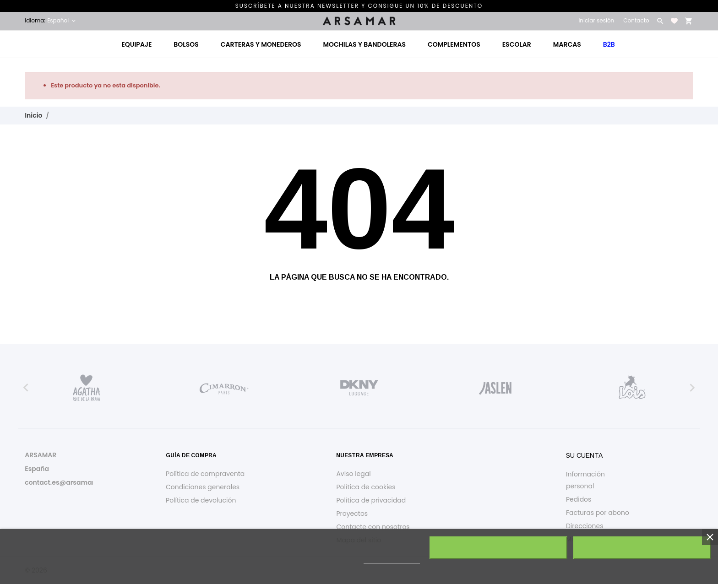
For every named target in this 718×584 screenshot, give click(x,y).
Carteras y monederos (261, 44)
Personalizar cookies (108, 572)
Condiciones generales (202, 487)
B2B (609, 44)
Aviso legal (353, 473)
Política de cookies (365, 487)
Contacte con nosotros (372, 526)
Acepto (642, 547)
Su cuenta (584, 455)
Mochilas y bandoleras (364, 44)
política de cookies (392, 559)
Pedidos (578, 499)
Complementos (454, 44)
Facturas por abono (597, 512)
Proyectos (352, 513)
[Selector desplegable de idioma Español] (62, 21)
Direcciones (585, 525)
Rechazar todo (498, 547)
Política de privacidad (371, 500)
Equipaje (136, 44)
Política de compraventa (205, 473)
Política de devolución (201, 500)
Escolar (516, 44)
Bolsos (186, 44)
